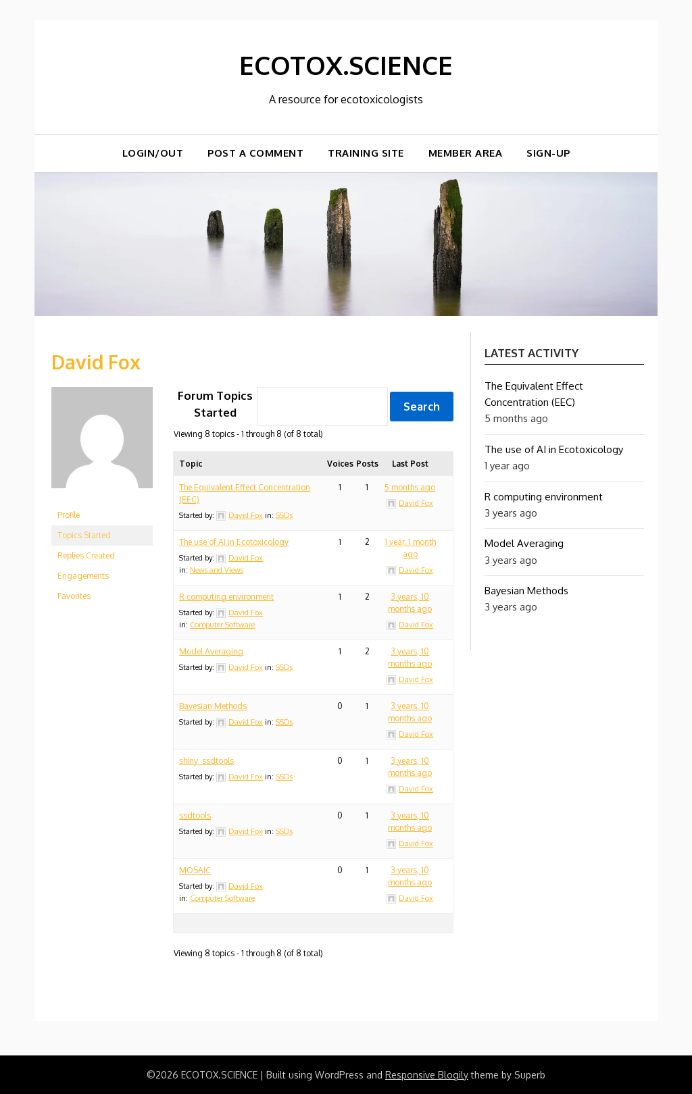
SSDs (284, 515)
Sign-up (548, 153)
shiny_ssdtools (206, 761)
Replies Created (86, 555)
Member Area (465, 153)
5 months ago (410, 487)
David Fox (98, 360)
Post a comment (255, 153)
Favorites (74, 595)
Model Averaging (211, 651)
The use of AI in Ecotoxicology (234, 542)
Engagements (83, 575)
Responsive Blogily (426, 1074)
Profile (68, 514)
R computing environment (226, 597)
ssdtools (195, 815)
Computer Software (222, 624)
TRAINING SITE (366, 153)
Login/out (153, 153)
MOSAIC (195, 870)
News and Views (216, 570)
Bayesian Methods (213, 706)
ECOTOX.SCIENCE (346, 64)
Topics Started (84, 534)
